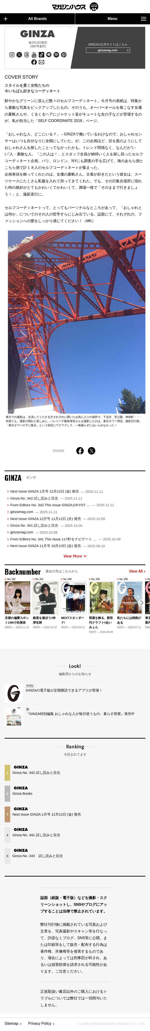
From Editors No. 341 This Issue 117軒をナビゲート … (65, 541)
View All (137, 573)
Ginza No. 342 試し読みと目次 (46, 500)
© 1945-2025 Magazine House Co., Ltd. (108, 1025)
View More (75, 557)
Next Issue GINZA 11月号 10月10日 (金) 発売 (57, 547)
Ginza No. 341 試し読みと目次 (46, 527)
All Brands (25, 18)
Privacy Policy (39, 1025)
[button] (141, 605)
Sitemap (11, 1025)
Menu (127, 18)
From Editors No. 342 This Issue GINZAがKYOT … (62, 507)
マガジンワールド (75, 6)
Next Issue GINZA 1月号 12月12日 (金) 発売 (56, 493)
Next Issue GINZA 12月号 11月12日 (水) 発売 (57, 520)
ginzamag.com (111, 51)
